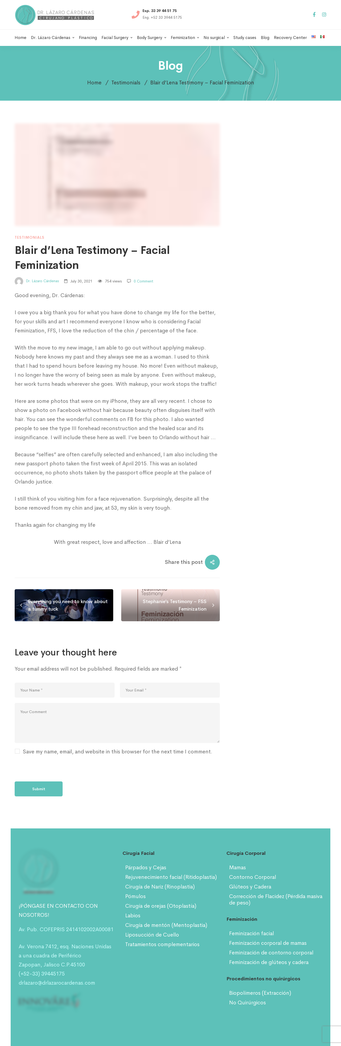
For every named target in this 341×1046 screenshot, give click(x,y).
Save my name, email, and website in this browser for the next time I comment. (117, 751)
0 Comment (143, 281)
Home (94, 82)
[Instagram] (324, 15)
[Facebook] (314, 15)
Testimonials (125, 82)
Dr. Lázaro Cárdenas (37, 281)
